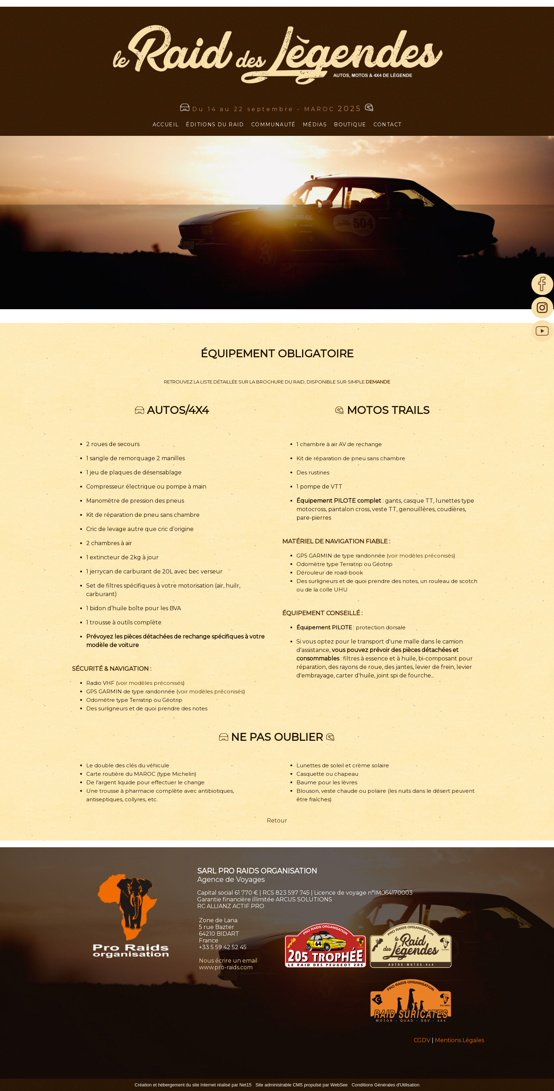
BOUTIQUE (350, 124)
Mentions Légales (459, 1040)
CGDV (422, 1040)
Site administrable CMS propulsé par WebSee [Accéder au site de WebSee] (301, 1084)
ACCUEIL (166, 124)
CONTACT (387, 124)
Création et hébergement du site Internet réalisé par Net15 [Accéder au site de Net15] (193, 1084)
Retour (277, 820)
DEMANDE (378, 382)
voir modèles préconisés (150, 683)
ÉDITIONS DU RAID (215, 124)
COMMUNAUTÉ (273, 124)
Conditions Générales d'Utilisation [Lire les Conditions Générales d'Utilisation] (385, 1084)
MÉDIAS (315, 124)
